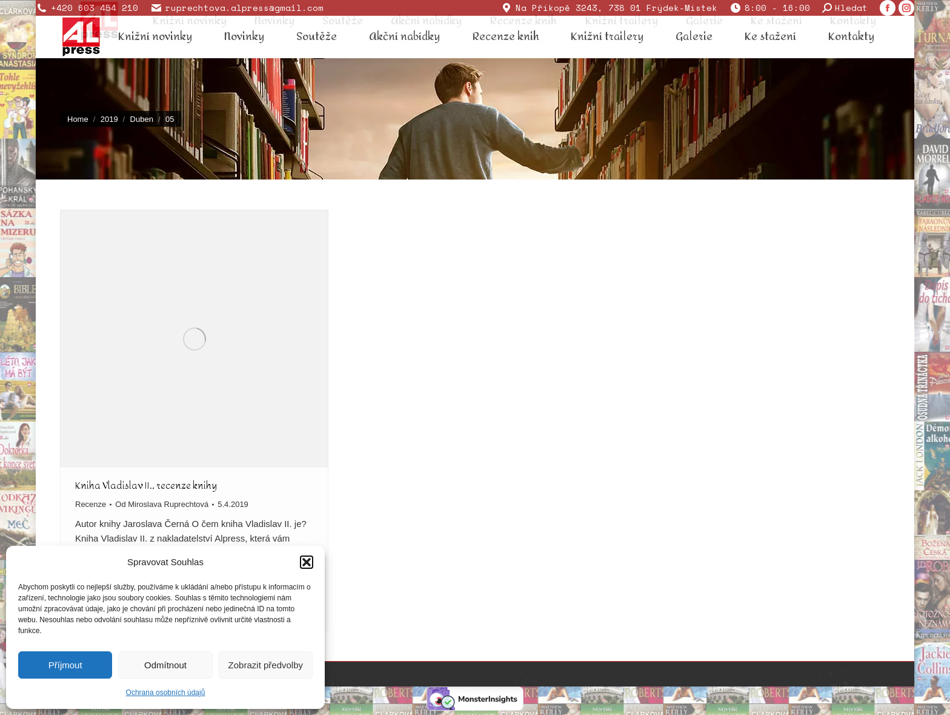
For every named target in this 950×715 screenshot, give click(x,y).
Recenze (90, 504)
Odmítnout (165, 665)
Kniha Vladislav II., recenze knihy (146, 485)
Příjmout (65, 665)
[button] (307, 562)
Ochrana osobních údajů (165, 692)
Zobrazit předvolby (265, 665)
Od (161, 504)
